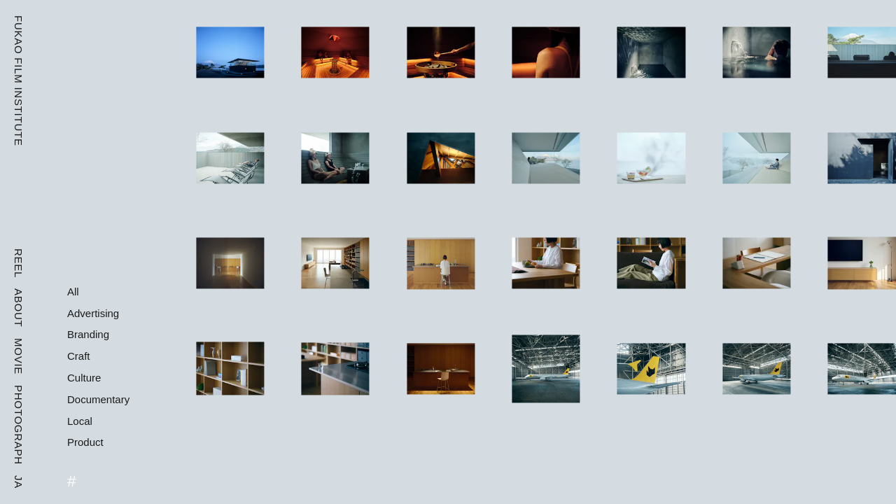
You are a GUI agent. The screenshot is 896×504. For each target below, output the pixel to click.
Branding (88, 334)
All (73, 292)
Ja (18, 482)
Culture (84, 378)
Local (79, 421)
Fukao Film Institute (18, 80)
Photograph (18, 425)
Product (85, 442)
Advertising (93, 313)
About (18, 307)
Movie (18, 356)
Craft (78, 356)
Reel (18, 263)
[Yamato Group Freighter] (546, 368)
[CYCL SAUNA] (230, 53)
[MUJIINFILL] (230, 264)
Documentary (98, 399)
